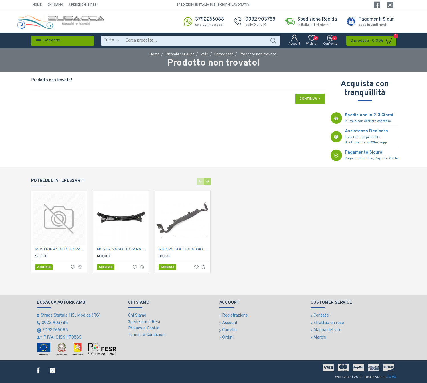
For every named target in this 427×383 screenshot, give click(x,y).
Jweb (391, 377)
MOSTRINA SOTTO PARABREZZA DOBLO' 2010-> (60, 249)
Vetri (205, 54)
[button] (200, 181)
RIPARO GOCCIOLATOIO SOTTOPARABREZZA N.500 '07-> (184, 249)
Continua (308, 99)
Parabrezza (224, 54)
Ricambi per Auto (180, 54)
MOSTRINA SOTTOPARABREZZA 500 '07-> (122, 249)
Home (155, 54)
